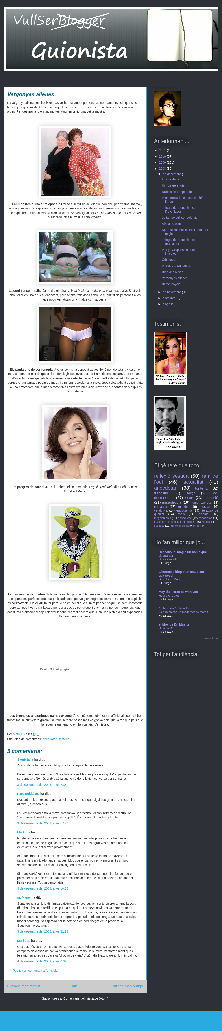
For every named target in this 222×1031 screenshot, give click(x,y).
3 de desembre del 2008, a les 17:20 (42, 823)
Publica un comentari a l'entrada (35, 970)
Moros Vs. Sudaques (176, 265)
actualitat (193, 482)
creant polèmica (180, 525)
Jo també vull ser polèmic (179, 217)
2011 (163, 150)
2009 (163, 162)
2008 (163, 168)
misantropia (171, 502)
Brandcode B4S (169, 579)
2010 (163, 156)
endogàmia (184, 510)
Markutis (23, 832)
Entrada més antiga (126, 986)
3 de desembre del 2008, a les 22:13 (42, 931)
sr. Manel (24, 897)
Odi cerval (169, 259)
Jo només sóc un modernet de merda (183, 612)
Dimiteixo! (165, 628)
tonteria (64, 739)
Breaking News (172, 272)
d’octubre (169, 298)
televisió (211, 498)
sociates (159, 525)
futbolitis (161, 493)
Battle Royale (171, 284)
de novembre (172, 292)
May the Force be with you (178, 592)
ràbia (181, 514)
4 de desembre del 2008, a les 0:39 (42, 961)
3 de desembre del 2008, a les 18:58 (42, 888)
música (205, 506)
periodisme (185, 518)
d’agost (168, 304)
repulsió (207, 521)
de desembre (172, 174)
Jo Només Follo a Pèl (174, 608)
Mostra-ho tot (211, 638)
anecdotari (50, 739)
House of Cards (169, 595)
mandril (183, 506)
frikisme (159, 521)
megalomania (162, 518)
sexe (189, 498)
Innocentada (170, 179)
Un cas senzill (168, 559)
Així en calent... (172, 223)
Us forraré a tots (173, 185)
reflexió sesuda (171, 476)
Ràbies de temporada (177, 192)
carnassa (160, 506)
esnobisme (205, 518)
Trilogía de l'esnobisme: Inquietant (178, 241)
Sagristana (25, 759)
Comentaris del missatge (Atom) (85, 998)
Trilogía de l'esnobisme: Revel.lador (178, 209)
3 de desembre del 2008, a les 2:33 (42, 784)
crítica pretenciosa (183, 521)
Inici (75, 986)
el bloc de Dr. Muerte (174, 624)
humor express (201, 502)
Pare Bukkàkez (28, 793)
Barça (191, 493)
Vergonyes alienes (174, 278)
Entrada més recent (23, 986)
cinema (203, 514)
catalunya (161, 510)
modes (197, 525)
